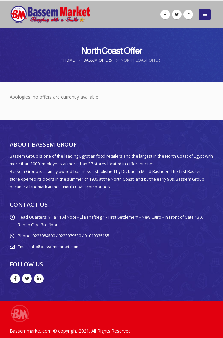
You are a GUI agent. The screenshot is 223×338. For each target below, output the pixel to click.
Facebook (15, 278)
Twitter (27, 278)
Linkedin (39, 278)
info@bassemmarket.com (54, 246)
